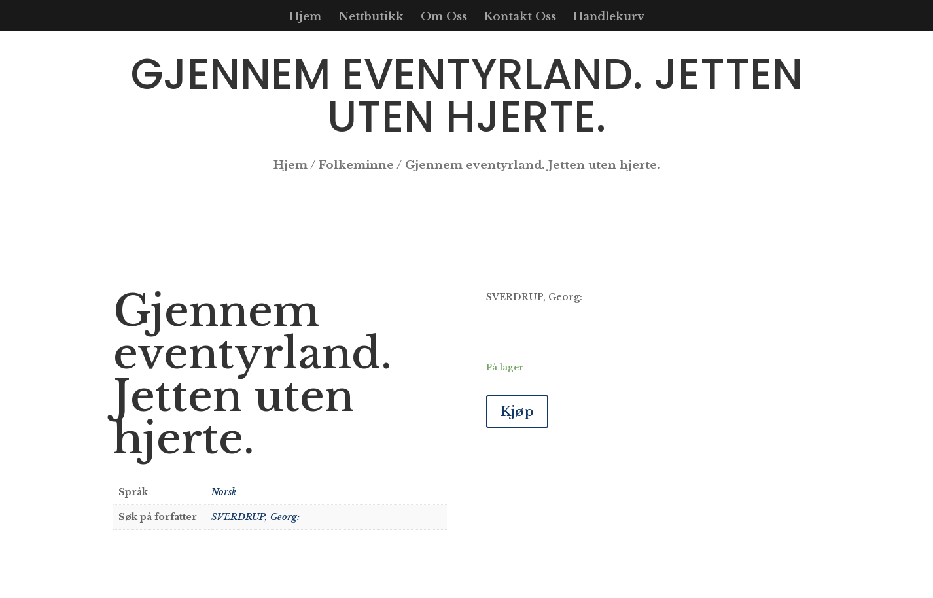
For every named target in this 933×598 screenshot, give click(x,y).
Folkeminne (356, 165)
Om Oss (444, 18)
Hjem (305, 18)
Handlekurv (608, 18)
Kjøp (517, 411)
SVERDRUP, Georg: (255, 517)
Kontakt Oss (520, 18)
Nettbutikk (371, 18)
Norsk (224, 492)
